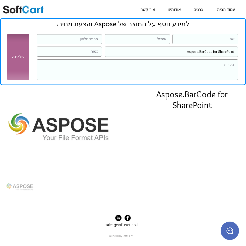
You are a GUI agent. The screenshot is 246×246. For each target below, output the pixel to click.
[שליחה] (18, 57)
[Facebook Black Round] (128, 218)
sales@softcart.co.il (121, 224)
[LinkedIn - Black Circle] (118, 218)
